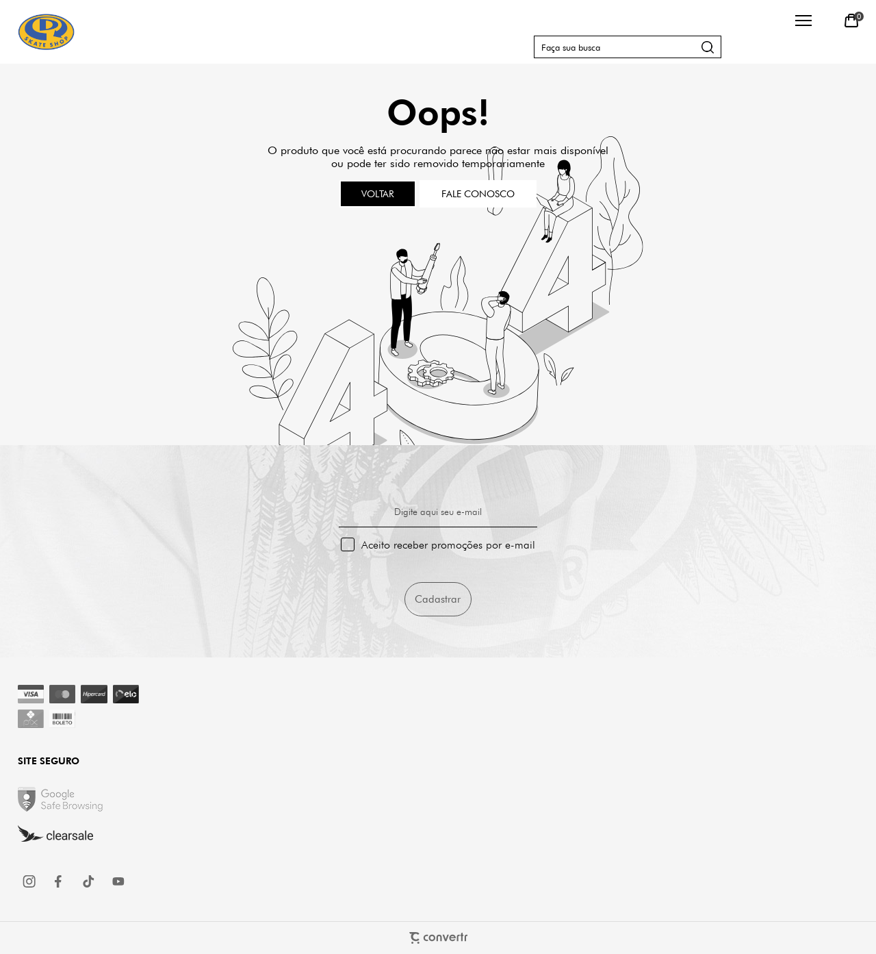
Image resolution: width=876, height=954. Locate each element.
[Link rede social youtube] (118, 881)
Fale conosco (478, 193)
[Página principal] (46, 32)
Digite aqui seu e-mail (438, 511)
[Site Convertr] (438, 938)
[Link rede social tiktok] (89, 881)
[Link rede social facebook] (59, 881)
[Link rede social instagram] (30, 881)
